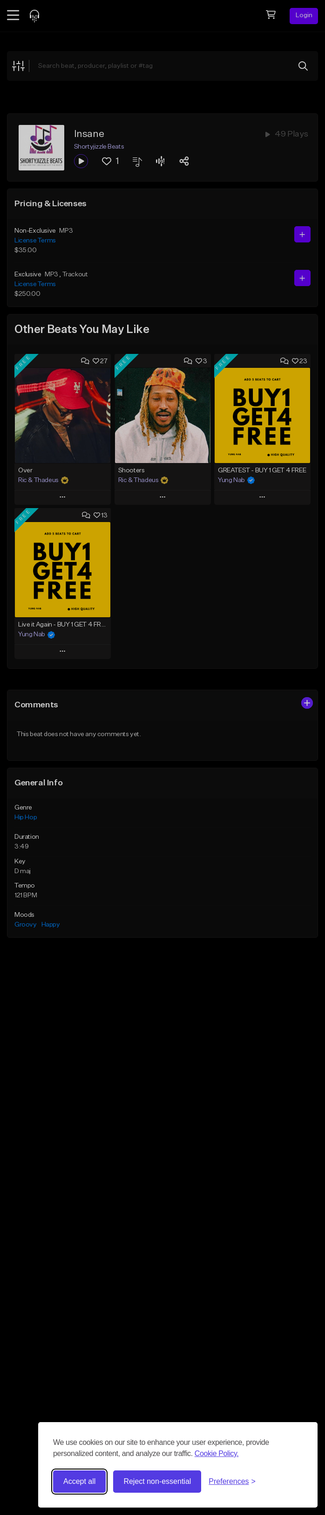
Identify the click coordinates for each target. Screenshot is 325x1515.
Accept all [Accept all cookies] (79, 1481)
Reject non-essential (157, 1481)
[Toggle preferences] (232, 1481)
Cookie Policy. (217, 1453)
